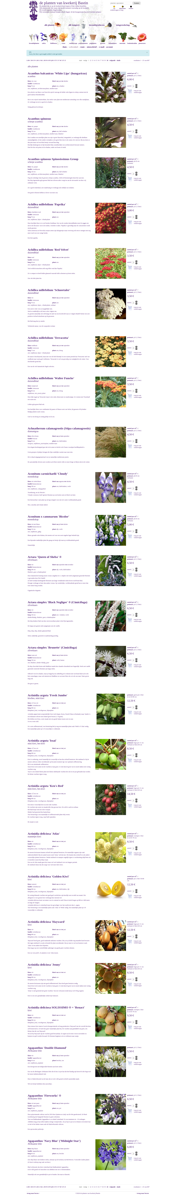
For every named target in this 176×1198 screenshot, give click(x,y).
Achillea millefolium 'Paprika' (47, 204)
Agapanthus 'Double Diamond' (47, 1047)
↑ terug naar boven (142, 1193)
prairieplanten (83, 42)
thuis (65, 47)
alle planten (49, 25)
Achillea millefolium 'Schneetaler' (49, 290)
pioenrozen (142, 42)
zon (114, 7)
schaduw (131, 7)
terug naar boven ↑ (33, 1193)
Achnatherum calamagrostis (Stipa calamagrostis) (59, 428)
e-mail (101, 47)
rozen (63, 42)
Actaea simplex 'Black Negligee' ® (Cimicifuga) (57, 602)
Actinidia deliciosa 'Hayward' (46, 921)
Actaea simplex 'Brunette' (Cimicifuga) (52, 647)
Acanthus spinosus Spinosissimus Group (53, 159)
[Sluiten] (147, 52)
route (82, 47)
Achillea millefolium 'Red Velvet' (48, 249)
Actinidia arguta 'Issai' (42, 740)
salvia (44, 42)
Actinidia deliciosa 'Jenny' (44, 964)
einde (118, 60)
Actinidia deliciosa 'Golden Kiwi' (48, 876)
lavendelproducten (97, 25)
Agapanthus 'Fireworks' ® (44, 1095)
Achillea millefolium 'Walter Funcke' (51, 378)
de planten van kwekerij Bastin (63, 3)
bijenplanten (112, 42)
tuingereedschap (123, 25)
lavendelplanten (34, 42)
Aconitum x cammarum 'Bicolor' (48, 516)
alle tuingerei (73, 25)
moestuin (122, 42)
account (109, 47)
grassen (102, 42)
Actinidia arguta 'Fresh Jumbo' (47, 695)
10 (107, 60)
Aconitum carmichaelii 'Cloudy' (48, 473)
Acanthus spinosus (39, 118)
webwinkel (73, 47)
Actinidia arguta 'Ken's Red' (46, 785)
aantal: (129, 86)
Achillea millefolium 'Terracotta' (48, 337)
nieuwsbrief (92, 47)
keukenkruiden (132, 42)
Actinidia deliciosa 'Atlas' (44, 833)
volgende (112, 60)
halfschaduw (122, 7)
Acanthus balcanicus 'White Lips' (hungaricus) (57, 73)
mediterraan (73, 42)
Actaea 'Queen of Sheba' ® (45, 557)
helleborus (53, 42)
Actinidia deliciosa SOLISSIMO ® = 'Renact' (56, 1007)
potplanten (93, 42)
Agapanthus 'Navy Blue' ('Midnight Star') (54, 1140)
